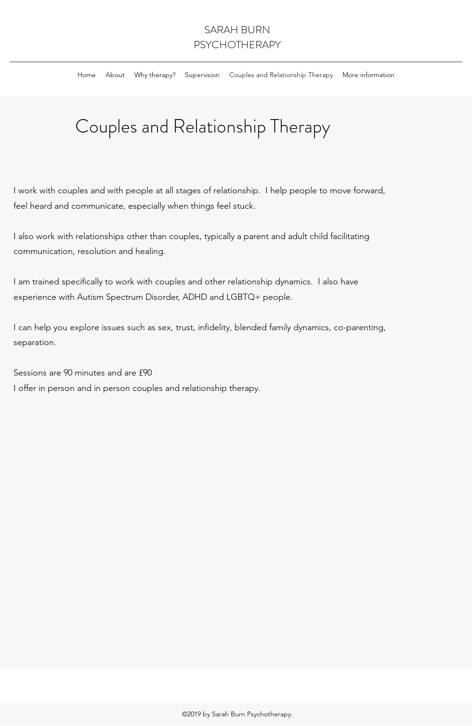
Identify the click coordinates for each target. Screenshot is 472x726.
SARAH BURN (237, 29)
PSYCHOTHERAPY (237, 44)
